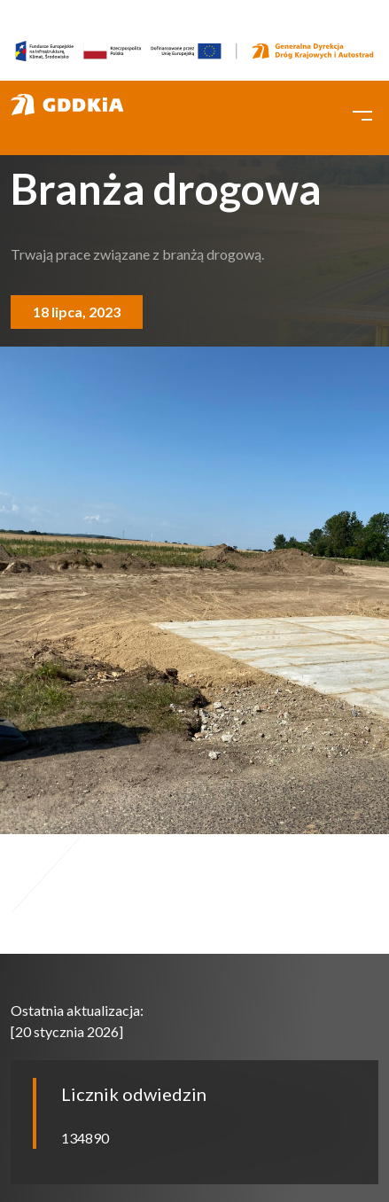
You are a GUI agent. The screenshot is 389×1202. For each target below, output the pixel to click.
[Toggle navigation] (362, 113)
